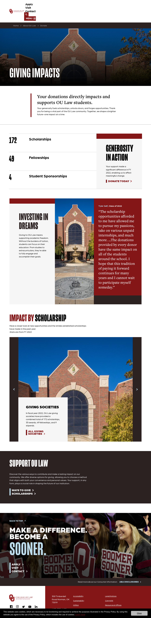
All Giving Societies (36, 422)
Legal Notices (111, 587)
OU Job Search (79, 600)
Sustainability (78, 591)
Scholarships (22, 483)
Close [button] (139, 613)
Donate (43, 15)
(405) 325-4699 (59, 599)
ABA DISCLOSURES (129, 572)
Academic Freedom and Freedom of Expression (119, 601)
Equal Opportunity (113, 607)
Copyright (109, 591)
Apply (89, 6)
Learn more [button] (80, 615)
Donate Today (119, 170)
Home (16, 15)
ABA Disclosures (79, 605)
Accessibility (77, 587)
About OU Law (29, 15)
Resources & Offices (113, 596)
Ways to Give (21, 480)
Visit (99, 6)
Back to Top (16, 511)
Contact (110, 6)
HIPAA (75, 596)
